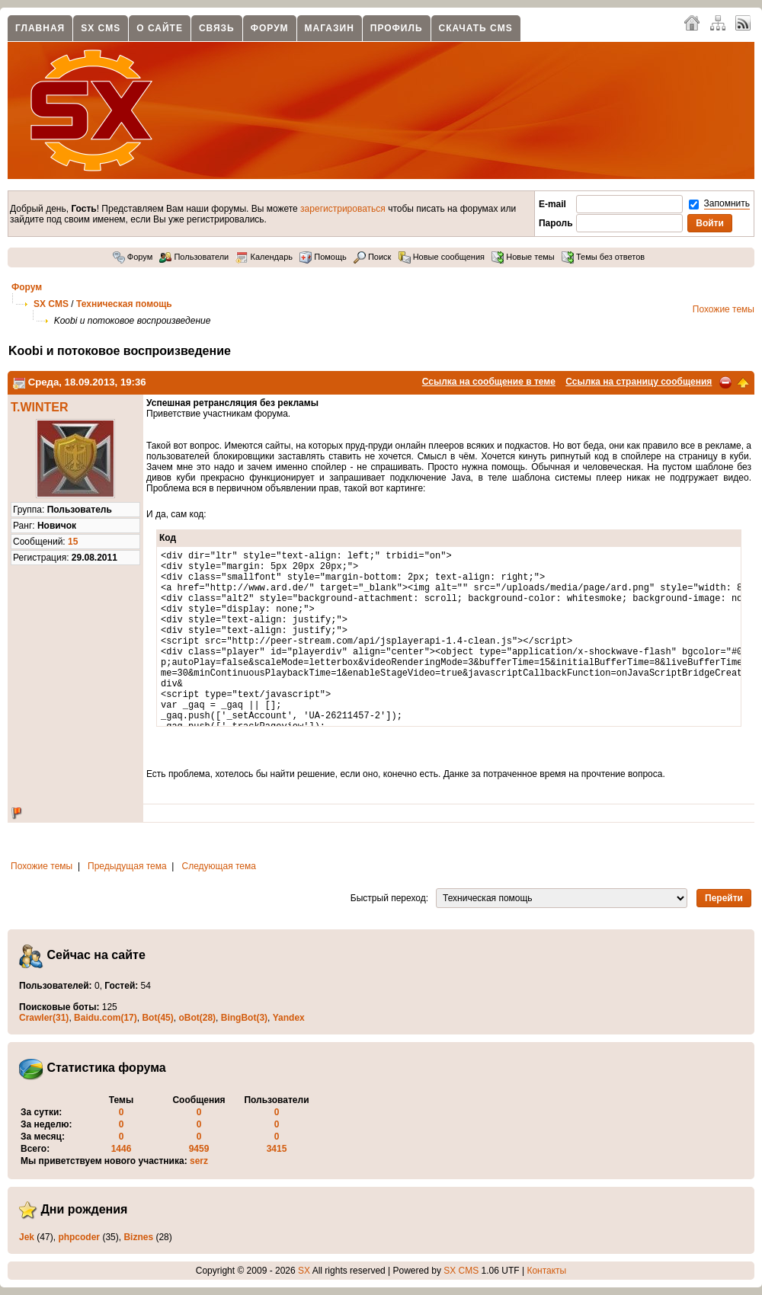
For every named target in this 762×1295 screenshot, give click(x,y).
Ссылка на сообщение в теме (488, 381)
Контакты (546, 1270)
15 (73, 541)
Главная (40, 28)
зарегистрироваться (343, 208)
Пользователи (194, 256)
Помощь (323, 256)
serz (199, 1161)
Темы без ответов (603, 256)
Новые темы (523, 256)
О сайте (159, 28)
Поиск (373, 256)
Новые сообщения (442, 256)
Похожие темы (723, 309)
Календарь (264, 256)
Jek (26, 1237)
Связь (217, 28)
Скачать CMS (476, 28)
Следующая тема (219, 866)
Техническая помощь (124, 304)
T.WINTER (40, 407)
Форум (270, 28)
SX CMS (100, 28)
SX (304, 1270)
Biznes (138, 1237)
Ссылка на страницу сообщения (638, 381)
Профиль (396, 28)
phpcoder (79, 1237)
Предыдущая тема (127, 866)
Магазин (329, 28)
